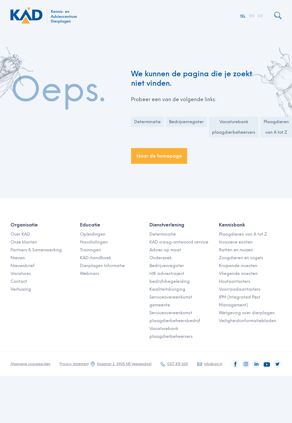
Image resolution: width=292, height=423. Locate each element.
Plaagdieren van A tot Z (276, 127)
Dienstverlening (166, 225)
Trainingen (90, 249)
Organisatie (24, 225)
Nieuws (17, 257)
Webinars (89, 273)
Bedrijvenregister (186, 121)
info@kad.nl (213, 364)
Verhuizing (20, 289)
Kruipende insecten (238, 265)
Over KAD (20, 234)
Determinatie (147, 121)
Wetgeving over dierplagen (247, 312)
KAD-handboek (95, 257)
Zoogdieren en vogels (241, 257)
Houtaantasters (234, 281)
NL (243, 16)
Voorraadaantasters (240, 289)
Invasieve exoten (236, 242)
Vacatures (20, 273)
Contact (18, 281)
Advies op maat (165, 249)
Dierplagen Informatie (102, 265)
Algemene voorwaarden (30, 364)
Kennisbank (232, 225)
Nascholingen (94, 242)
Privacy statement (74, 364)
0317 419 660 (177, 364)
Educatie (90, 225)
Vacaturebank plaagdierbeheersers (233, 127)
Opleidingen (92, 234)
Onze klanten (23, 242)
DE (260, 16)
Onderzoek (160, 257)
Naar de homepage (159, 156)
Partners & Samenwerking (36, 249)
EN (252, 16)
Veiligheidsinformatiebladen (247, 320)
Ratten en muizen (236, 249)
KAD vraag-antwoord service (178, 242)
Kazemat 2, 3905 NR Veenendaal (124, 364)
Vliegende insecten (238, 273)
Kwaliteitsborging (167, 289)
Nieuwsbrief (22, 265)
